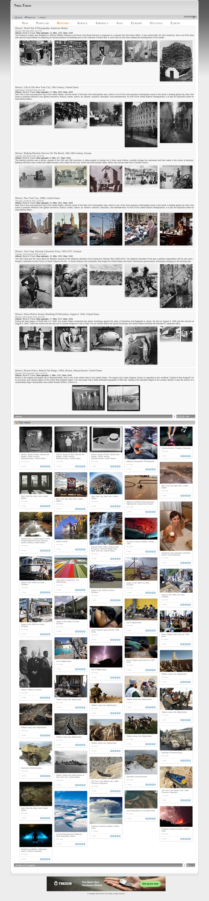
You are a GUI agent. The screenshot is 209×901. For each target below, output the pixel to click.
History (63, 23)
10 (187, 416)
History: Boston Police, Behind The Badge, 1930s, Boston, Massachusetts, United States (58, 370)
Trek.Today (108, 893)
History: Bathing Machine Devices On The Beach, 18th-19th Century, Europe (53, 153)
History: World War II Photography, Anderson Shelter (41, 28)
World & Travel (29, 33)
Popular (42, 23)
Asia (119, 23)
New (25, 23)
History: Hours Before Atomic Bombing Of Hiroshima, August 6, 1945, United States (57, 314)
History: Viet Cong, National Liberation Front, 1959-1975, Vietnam (48, 251)
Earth (175, 23)
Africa (82, 23)
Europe (136, 23)
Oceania (156, 23)
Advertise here (190, 17)
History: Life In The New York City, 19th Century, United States (46, 87)
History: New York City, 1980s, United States (37, 198)
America (101, 23)
